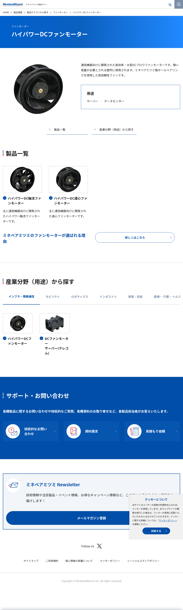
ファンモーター (60, 12)
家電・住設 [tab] (135, 296)
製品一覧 (59, 129)
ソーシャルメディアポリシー (143, 561)
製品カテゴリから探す (37, 12)
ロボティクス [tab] (79, 296)
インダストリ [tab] (108, 296)
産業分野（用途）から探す (116, 129)
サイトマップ (31, 561)
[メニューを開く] (178, 4)
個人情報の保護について (79, 561)
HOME (6, 12)
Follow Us (91, 546)
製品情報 (18, 12)
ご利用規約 (52, 561)
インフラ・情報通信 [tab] (21, 296)
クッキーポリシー (167, 520)
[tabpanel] (91, 334)
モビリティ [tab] (53, 296)
